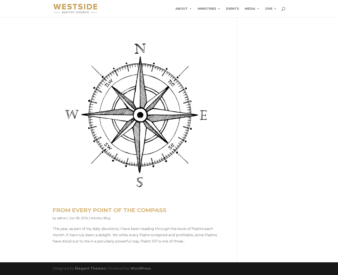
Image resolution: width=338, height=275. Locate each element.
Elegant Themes (90, 268)
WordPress (140, 268)
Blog (106, 218)
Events (232, 9)
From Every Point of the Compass (109, 210)
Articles (96, 218)
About (181, 9)
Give (268, 9)
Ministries (207, 9)
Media (250, 9)
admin (62, 218)
